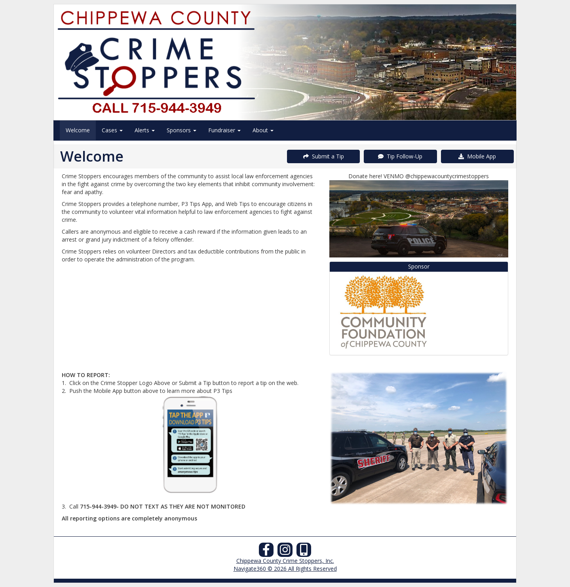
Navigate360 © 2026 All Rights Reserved (285, 568)
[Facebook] (266, 552)
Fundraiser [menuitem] (224, 130)
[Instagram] (285, 552)
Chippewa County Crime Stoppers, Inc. (285, 560)
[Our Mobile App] (304, 552)
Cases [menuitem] (112, 130)
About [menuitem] (263, 130)
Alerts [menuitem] (145, 130)
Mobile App (477, 156)
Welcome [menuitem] (78, 130)
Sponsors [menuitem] (181, 130)
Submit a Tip (323, 156)
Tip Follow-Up (400, 156)
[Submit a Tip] (285, 62)
